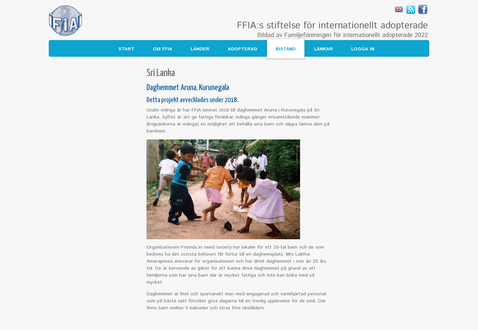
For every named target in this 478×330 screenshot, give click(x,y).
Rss (411, 9)
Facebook (423, 9)
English (399, 9)
